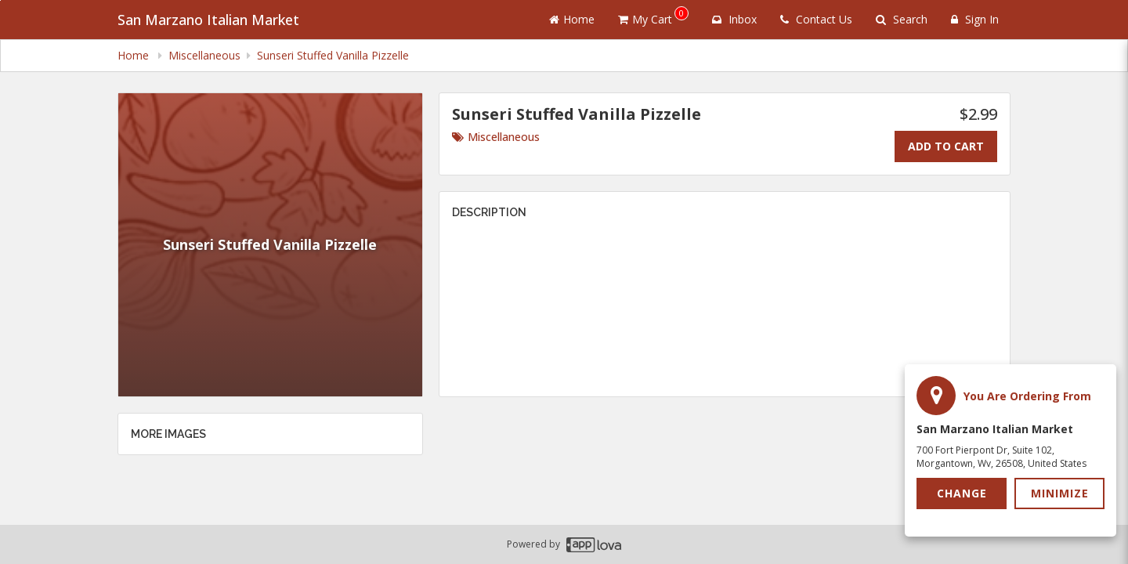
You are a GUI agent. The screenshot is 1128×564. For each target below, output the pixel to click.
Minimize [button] (1060, 493)
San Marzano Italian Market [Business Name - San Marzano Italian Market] (208, 19)
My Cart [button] (653, 16)
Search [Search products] (901, 19)
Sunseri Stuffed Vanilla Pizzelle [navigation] (333, 55)
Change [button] (962, 493)
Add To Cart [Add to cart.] (946, 146)
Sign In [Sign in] (975, 19)
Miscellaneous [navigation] (204, 55)
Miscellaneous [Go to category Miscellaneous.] (496, 136)
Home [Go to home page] (572, 19)
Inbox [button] (734, 19)
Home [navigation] (135, 55)
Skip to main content (0, 0)
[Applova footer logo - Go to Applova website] (593, 545)
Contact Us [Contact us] (816, 19)
